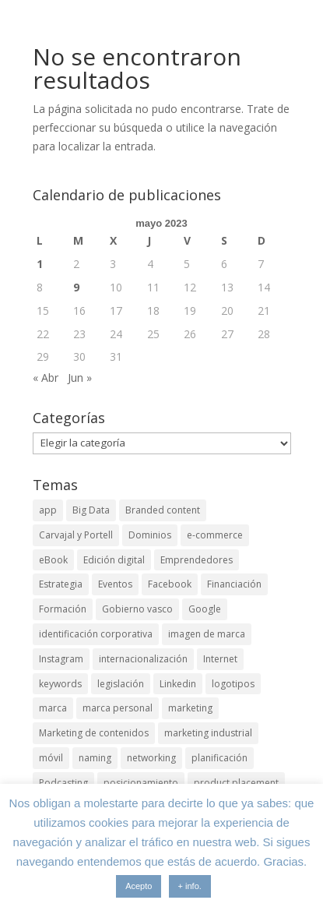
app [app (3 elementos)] (48, 510)
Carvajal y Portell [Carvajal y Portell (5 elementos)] (76, 535)
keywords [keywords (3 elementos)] (60, 683)
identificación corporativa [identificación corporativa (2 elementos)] (96, 634)
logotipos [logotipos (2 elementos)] (233, 683)
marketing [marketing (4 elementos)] (190, 708)
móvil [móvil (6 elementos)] (51, 757)
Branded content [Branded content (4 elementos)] (162, 510)
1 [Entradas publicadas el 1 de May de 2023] (40, 263)
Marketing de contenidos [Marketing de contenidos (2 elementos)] (94, 732)
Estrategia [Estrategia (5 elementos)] (61, 584)
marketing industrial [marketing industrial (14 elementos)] (208, 732)
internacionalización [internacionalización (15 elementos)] (143, 658)
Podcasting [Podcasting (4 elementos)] (63, 782)
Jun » (80, 377)
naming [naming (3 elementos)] (95, 757)
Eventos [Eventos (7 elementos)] (115, 584)
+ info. (190, 886)
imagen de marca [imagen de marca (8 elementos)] (206, 634)
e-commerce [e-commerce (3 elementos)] (215, 535)
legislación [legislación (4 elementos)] (120, 683)
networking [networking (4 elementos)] (151, 757)
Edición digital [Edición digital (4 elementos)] (114, 559)
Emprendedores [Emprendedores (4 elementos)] (196, 559)
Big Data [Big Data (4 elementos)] (91, 510)
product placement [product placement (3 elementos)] (236, 782)
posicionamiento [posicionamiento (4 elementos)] (141, 782)
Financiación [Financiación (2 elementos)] (234, 584)
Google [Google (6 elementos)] (204, 609)
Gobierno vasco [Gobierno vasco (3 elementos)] (137, 609)
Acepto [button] (138, 886)
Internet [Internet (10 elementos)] (220, 658)
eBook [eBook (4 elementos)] (53, 559)
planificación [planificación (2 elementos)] (219, 757)
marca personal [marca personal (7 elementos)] (118, 708)
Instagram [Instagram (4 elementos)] (61, 658)
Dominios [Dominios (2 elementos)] (149, 535)
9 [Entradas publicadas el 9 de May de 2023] (76, 287)
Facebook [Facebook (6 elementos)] (169, 584)
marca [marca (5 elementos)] (53, 708)
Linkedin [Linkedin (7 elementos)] (178, 683)
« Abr (45, 377)
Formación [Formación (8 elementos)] (62, 609)
